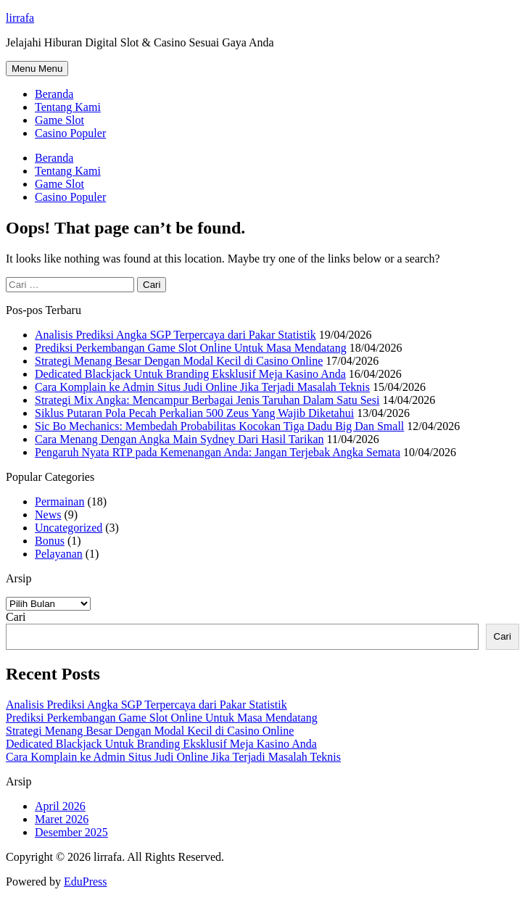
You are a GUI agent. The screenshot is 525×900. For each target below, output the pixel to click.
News (48, 514)
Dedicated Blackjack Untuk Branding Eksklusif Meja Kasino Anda (190, 374)
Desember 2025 (71, 832)
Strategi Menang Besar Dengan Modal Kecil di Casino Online (179, 361)
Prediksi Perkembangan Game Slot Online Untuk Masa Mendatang (191, 348)
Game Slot (59, 120)
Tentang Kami (68, 107)
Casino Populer (70, 133)
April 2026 (60, 806)
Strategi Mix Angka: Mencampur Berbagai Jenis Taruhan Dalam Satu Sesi (207, 400)
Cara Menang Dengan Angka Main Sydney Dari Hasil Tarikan (179, 439)
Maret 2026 (61, 819)
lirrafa (20, 18)
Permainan (59, 501)
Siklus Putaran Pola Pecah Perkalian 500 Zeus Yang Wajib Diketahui (194, 413)
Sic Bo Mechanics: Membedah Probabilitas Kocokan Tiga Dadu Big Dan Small (219, 426)
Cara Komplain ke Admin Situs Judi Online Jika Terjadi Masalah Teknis (202, 387)
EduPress (85, 881)
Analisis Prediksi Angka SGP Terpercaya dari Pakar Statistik (175, 335)
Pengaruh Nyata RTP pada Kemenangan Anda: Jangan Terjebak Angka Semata (217, 452)
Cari (16, 617)
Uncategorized (68, 527)
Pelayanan (59, 554)
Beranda (54, 94)
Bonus (50, 540)
